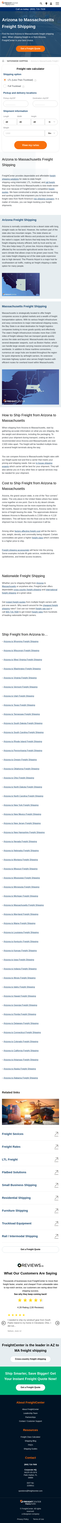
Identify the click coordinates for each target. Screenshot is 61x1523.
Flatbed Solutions (14, 1172)
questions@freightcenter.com (31, 1491)
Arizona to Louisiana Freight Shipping (21, 932)
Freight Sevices (12, 1134)
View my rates (30, 145)
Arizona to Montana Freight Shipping (21, 860)
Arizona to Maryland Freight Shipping (21, 914)
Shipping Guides (30, 1449)
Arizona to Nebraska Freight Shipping (21, 850)
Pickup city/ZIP (9, 98)
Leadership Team (30, 1413)
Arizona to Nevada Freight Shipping (20, 841)
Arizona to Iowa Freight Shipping (19, 960)
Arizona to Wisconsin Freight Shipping (21, 650)
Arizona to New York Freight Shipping (21, 805)
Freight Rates (11, 1146)
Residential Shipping (16, 1197)
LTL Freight (10, 1159)
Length (6, 116)
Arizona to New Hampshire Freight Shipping (24, 832)
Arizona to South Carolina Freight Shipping (23, 732)
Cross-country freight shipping (30, 1359)
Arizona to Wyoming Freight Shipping (21, 641)
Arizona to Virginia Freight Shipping (20, 678)
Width (19, 116)
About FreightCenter (30, 1409)
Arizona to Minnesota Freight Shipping (21, 887)
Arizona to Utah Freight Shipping (19, 696)
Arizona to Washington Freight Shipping (22, 669)
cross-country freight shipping (27, 590)
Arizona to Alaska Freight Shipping (20, 1069)
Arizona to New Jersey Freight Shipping (22, 823)
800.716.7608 (12, 612)
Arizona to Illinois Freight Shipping (19, 978)
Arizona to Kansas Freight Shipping (20, 950)
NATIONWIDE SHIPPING (17, 61)
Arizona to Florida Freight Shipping (20, 1014)
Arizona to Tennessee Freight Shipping (22, 714)
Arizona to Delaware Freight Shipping (21, 1023)
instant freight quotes (16, 602)
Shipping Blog (30, 1441)
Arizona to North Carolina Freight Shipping (23, 796)
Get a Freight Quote (30, 48)
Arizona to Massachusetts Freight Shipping (24, 905)
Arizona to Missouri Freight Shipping (20, 869)
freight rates (37, 612)
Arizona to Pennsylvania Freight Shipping (23, 750)
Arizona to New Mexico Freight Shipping (22, 814)
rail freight (50, 182)
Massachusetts (9, 586)
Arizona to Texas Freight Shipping (19, 705)
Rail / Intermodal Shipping (20, 1236)
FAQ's (30, 1445)
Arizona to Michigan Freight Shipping (21, 896)
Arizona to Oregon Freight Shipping (20, 760)
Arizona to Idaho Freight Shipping (19, 987)
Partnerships (30, 1417)
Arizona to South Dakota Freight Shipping (23, 723)
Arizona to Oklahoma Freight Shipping (21, 769)
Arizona (39, 583)
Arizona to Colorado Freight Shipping (21, 1041)
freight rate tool (43, 609)
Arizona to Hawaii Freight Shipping (20, 996)
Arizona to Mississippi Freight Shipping (22, 878)
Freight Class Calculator (30, 1437)
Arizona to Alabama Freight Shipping (21, 1078)
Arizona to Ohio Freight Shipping (19, 778)
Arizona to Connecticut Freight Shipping (22, 1032)
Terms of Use (38, 1519)
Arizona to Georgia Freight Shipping (20, 1005)
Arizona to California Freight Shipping (21, 1051)
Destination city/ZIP (41, 98)
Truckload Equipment (16, 1223)
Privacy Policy (23, 1519)
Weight (6, 128)
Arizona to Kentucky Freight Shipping (21, 941)
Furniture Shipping (15, 1210)
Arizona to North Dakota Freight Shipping (23, 787)
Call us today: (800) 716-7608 (30, 9)
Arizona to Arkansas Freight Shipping (21, 1060)
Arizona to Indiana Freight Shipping (20, 969)
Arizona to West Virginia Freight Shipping (23, 660)
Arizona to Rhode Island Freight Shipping (23, 741)
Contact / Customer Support (30, 1421)
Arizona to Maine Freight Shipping (19, 923)
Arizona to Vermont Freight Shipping (20, 687)
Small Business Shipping (19, 1185)
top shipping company (44, 199)
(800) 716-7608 (30, 1464)
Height (33, 116)
